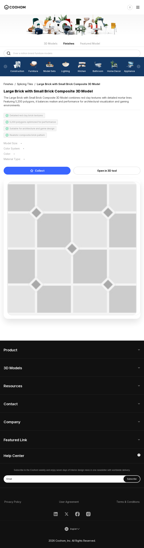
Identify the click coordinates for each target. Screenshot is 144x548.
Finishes (68, 43)
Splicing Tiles (25, 84)
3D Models (50, 43)
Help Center (14, 456)
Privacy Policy (12, 501)
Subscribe (132, 479)
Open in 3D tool (107, 170)
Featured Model (90, 43)
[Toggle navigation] (138, 7)
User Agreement (69, 501)
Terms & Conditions (128, 501)
